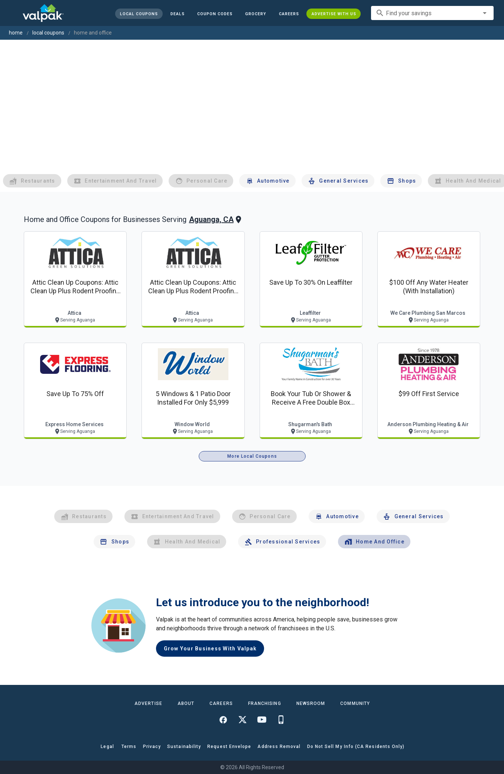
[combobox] (432, 13)
